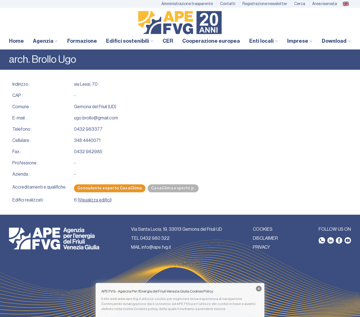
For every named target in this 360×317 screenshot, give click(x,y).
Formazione (82, 41)
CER (168, 41)
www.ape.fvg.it (129, 298)
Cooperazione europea (211, 41)
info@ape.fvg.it (156, 247)
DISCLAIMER (265, 238)
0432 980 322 (155, 238)
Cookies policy (146, 309)
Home (16, 41)
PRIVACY (261, 247)
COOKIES (263, 229)
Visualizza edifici (95, 200)
